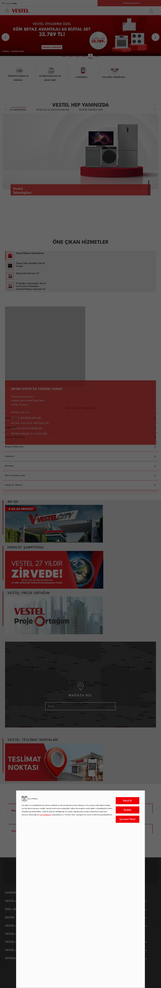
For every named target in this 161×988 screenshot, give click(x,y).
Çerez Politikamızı (45, 815)
